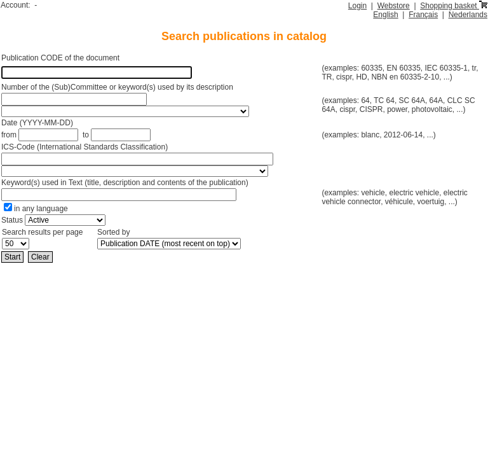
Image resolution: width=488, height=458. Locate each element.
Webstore (393, 5)
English (385, 14)
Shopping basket (453, 5)
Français (423, 14)
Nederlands (468, 14)
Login (357, 5)
